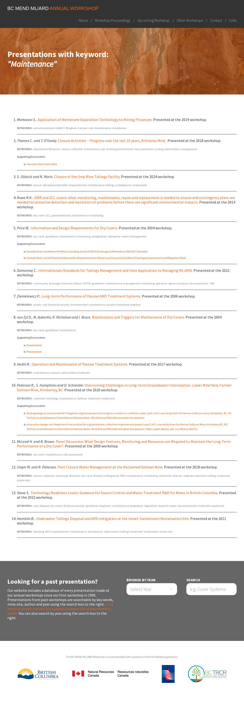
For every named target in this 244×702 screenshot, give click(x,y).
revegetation (99, 236)
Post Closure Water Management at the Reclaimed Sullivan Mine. (110, 467)
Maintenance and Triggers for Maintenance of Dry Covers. (138, 317)
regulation (150, 506)
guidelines (52, 236)
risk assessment (144, 149)
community (40, 283)
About (83, 20)
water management (134, 236)
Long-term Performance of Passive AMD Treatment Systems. (91, 296)
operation (161, 283)
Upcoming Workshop (153, 20)
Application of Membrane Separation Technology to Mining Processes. (95, 119)
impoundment (77, 185)
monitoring (96, 215)
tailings (109, 185)
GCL (48, 215)
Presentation (34, 345)
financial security (59, 304)
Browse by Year (141, 580)
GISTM (87, 283)
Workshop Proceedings (112, 20)
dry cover (39, 215)
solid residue (172, 149)
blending (38, 531)
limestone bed (79, 304)
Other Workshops (190, 20)
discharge (62, 475)
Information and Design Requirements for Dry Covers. (74, 227)
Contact (216, 20)
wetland (135, 304)
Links (233, 20)
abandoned (40, 149)
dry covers (56, 506)
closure (65, 149)
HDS (122, 475)
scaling (159, 149)
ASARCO (60, 128)
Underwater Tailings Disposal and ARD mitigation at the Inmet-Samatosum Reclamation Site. (112, 518)
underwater (139, 185)
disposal (44, 506)
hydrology (52, 398)
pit (103, 149)
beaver (37, 185)
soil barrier (114, 236)
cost (90, 128)
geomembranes (61, 215)
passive (111, 304)
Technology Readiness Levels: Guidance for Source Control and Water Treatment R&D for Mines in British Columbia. (124, 492)
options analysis (178, 283)
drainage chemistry (61, 283)
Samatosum (95, 531)
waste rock (108, 398)
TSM (211, 283)
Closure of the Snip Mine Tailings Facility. (87, 176)
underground (189, 149)
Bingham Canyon (76, 128)
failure (78, 283)
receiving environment (119, 149)
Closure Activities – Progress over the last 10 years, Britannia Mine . (112, 140)
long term (105, 506)
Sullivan (82, 398)
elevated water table (55, 185)
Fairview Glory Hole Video (41, 164)
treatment (123, 304)
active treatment (43, 128)
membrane (119, 128)
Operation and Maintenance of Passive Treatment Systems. (80, 364)
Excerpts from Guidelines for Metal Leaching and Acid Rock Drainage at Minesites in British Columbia (86, 251)
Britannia (54, 149)
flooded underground (106, 475)
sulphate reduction (194, 475)
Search (193, 580)
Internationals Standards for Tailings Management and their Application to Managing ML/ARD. (115, 270)
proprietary (136, 506)
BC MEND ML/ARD (53, 8)
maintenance (102, 128)
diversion (74, 475)
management (131, 283)
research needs (167, 506)
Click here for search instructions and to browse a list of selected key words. (60, 609)
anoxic (37, 304)
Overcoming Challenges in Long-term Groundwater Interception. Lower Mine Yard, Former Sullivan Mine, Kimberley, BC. (124, 387)
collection (77, 149)
